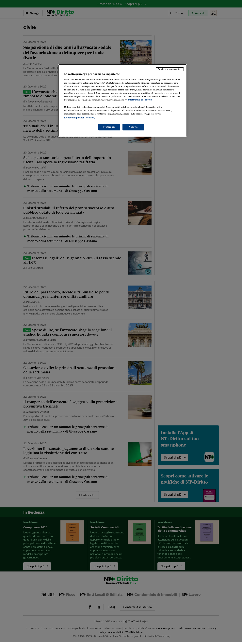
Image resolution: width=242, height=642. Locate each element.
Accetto (133, 127)
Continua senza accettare (170, 69)
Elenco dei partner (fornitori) (79, 117)
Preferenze (109, 127)
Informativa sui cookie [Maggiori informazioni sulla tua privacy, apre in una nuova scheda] (140, 100)
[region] (122, 100)
